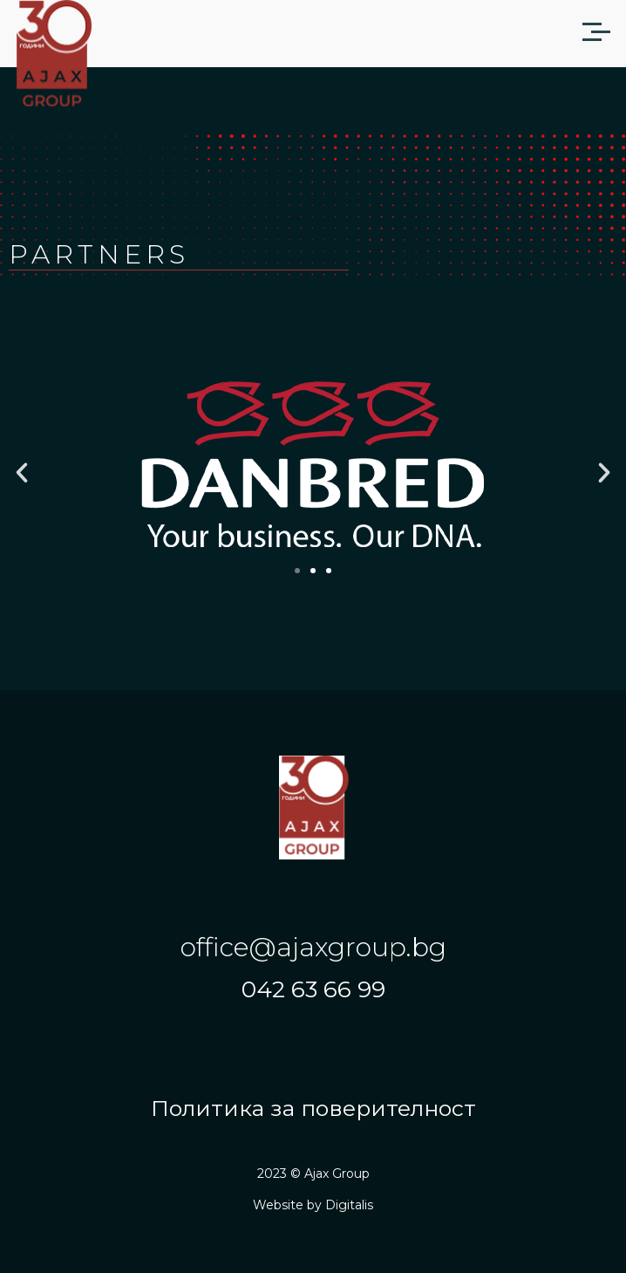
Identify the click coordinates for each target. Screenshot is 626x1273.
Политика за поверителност (313, 1108)
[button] (22, 473)
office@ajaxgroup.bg (313, 947)
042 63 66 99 (313, 989)
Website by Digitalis (313, 1205)
